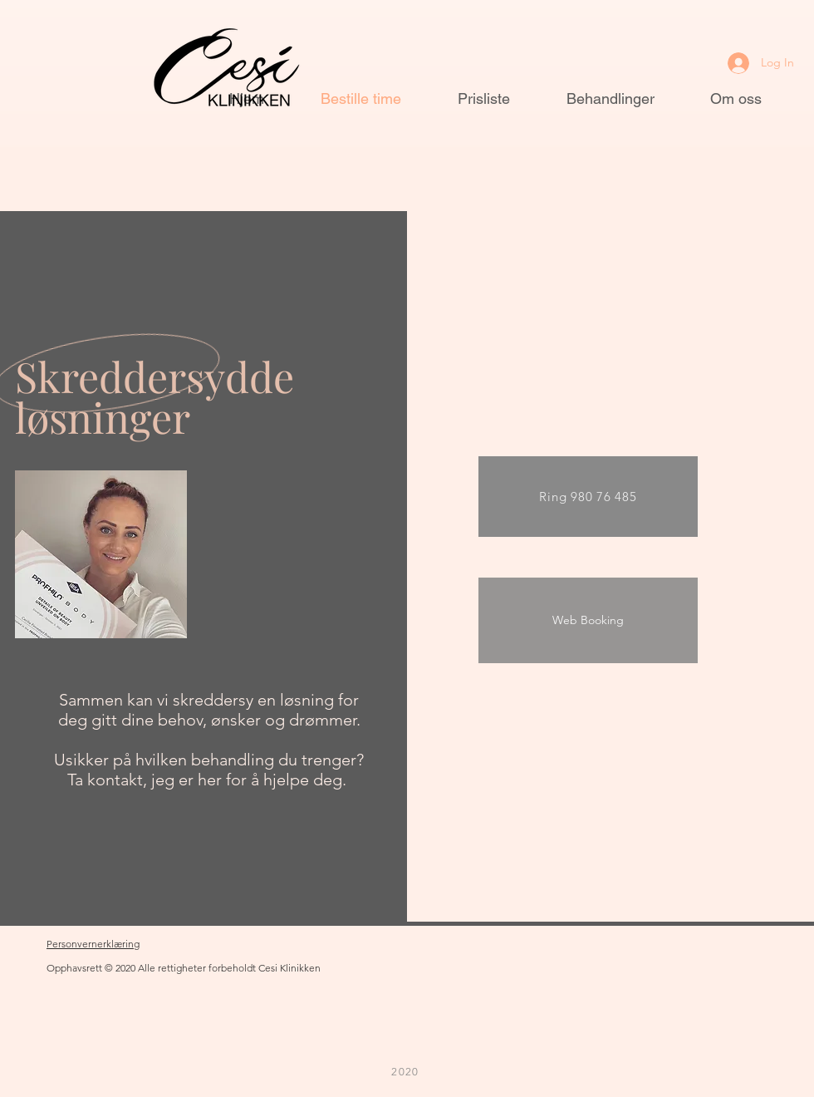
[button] (110, 33)
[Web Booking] (588, 620)
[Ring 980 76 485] (588, 496)
